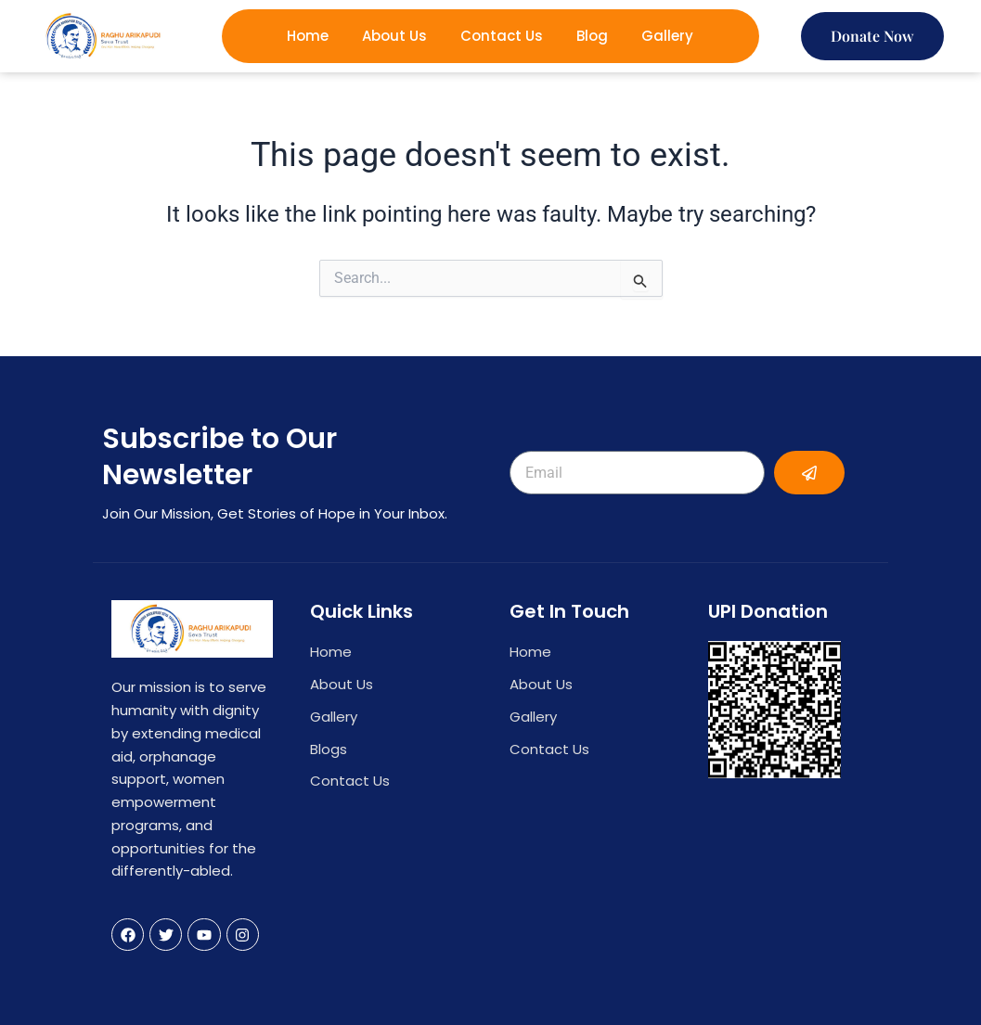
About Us (394, 35)
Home (308, 35)
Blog (592, 35)
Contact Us (501, 35)
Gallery (667, 35)
